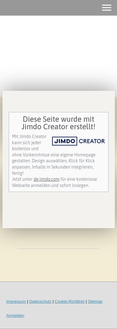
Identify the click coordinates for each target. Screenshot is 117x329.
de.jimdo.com (47, 179)
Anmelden (15, 315)
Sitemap (95, 301)
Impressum (16, 301)
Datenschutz (40, 301)
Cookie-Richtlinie (70, 301)
